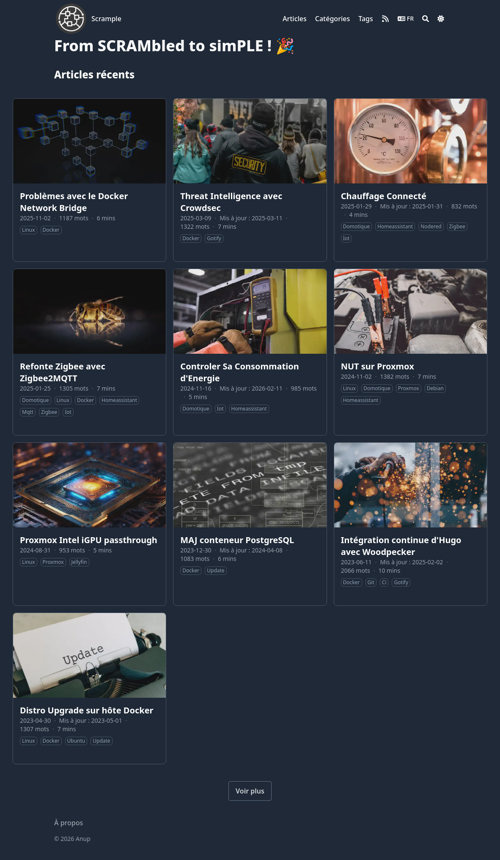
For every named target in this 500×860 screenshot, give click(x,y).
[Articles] (295, 19)
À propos (68, 822)
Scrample (106, 18)
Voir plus (250, 791)
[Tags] (365, 19)
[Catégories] (332, 19)
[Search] (425, 18)
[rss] (385, 18)
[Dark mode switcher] (440, 18)
